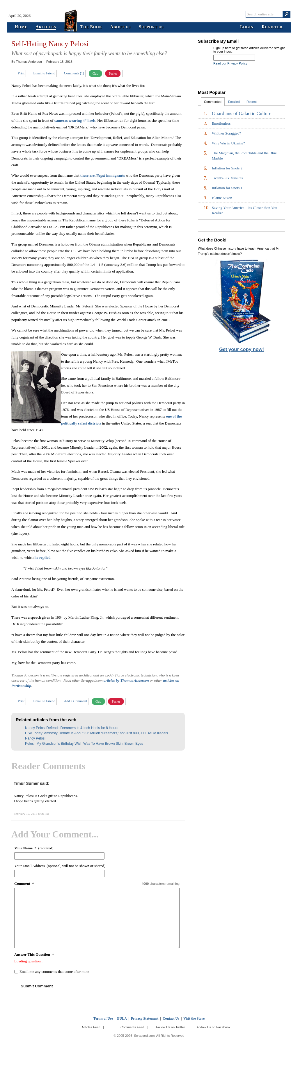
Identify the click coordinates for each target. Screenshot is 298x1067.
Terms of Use (103, 1018)
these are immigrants (102, 175)
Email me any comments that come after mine (54, 971)
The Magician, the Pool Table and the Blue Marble (244, 155)
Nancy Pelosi (35, 738)
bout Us (120, 27)
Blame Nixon (222, 198)
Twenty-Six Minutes (227, 178)
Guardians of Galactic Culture (241, 113)
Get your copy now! (241, 349)
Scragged (149, 14)
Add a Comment (75, 701)
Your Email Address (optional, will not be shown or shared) (59, 866)
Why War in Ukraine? (228, 143)
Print (21, 73)
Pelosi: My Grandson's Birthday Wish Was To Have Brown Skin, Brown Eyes (84, 744)
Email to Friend (44, 73)
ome (21, 27)
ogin (246, 27)
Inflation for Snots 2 (227, 168)
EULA (122, 1018)
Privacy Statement (144, 1018)
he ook (91, 27)
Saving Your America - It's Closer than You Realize (244, 210)
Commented (212, 101)
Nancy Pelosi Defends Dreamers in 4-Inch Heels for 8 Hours (71, 728)
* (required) (33, 848)
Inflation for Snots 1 (227, 188)
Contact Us (171, 1018)
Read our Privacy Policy (230, 63)
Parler (113, 73)
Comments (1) (74, 73)
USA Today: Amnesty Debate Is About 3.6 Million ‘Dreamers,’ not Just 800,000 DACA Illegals (96, 733)
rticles (46, 27)
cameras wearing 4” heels (74, 120)
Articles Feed (91, 1027)
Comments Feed (132, 1027)
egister (272, 27)
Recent (251, 101)
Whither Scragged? (226, 133)
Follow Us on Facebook (213, 1027)
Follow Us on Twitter (170, 1027)
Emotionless (221, 123)
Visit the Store (194, 1018)
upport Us (151, 27)
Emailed (234, 101)
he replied (42, 557)
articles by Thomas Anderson (126, 680)
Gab (95, 73)
